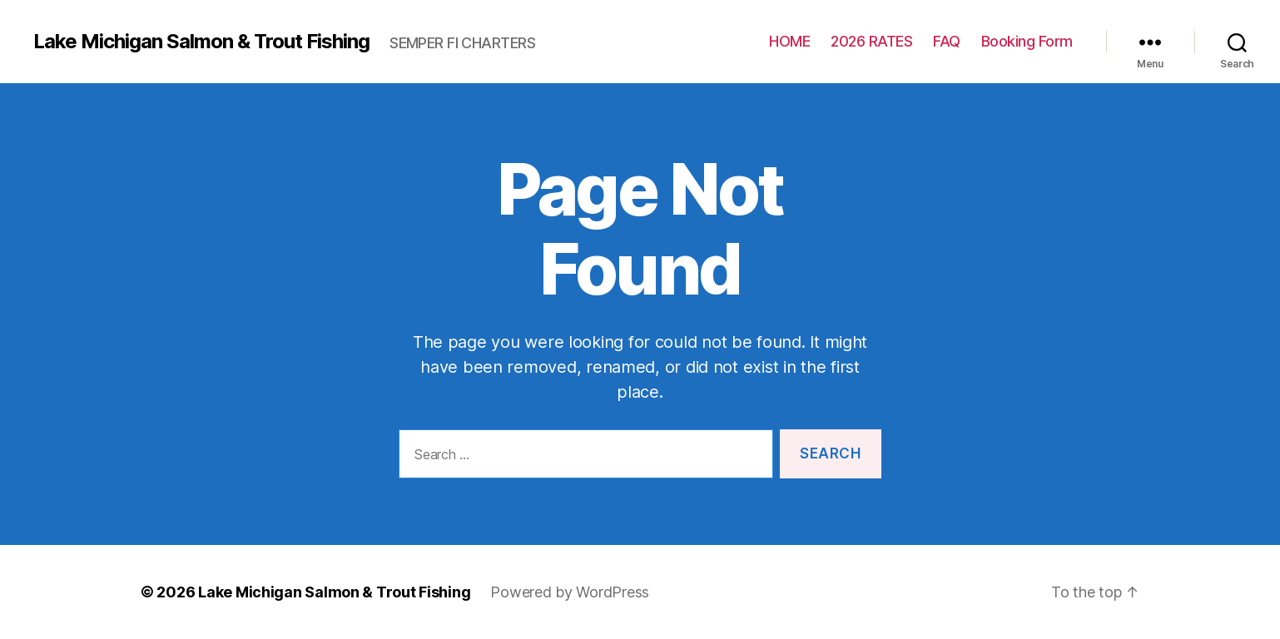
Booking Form (1027, 41)
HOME (789, 41)
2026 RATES (871, 41)
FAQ (946, 41)
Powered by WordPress (569, 592)
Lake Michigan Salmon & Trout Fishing (201, 42)
